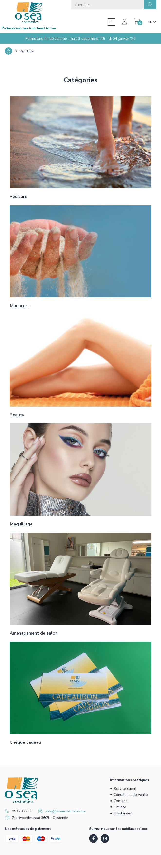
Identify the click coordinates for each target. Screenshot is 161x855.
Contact (120, 800)
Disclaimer (123, 813)
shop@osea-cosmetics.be (65, 811)
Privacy (120, 807)
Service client (125, 788)
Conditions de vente (131, 794)
